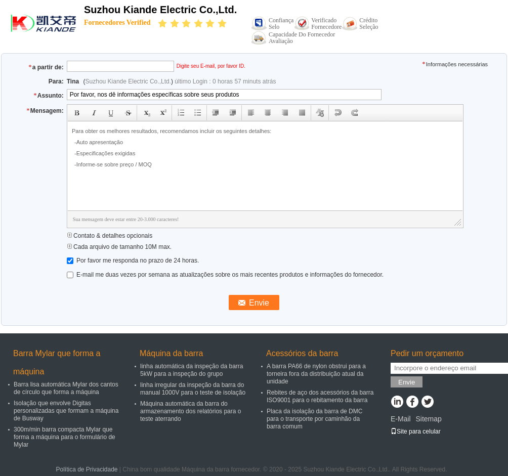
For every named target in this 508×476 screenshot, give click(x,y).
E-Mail (401, 419)
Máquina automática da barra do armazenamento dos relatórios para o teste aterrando (190, 411)
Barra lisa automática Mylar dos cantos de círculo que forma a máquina (66, 388)
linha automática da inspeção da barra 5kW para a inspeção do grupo (191, 370)
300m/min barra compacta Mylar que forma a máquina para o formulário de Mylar (64, 437)
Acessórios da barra (302, 353)
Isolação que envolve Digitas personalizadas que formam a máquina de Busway (66, 411)
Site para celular (416, 431)
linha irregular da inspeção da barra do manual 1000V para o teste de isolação (192, 388)
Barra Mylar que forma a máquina (57, 362)
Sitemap (428, 419)
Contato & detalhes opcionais (109, 235)
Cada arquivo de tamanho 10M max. (119, 246)
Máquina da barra (171, 353)
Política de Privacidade (86, 469)
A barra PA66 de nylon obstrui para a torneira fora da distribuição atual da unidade (316, 374)
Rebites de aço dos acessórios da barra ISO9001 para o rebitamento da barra (320, 396)
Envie (406, 382)
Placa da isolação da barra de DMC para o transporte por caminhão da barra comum (314, 419)
